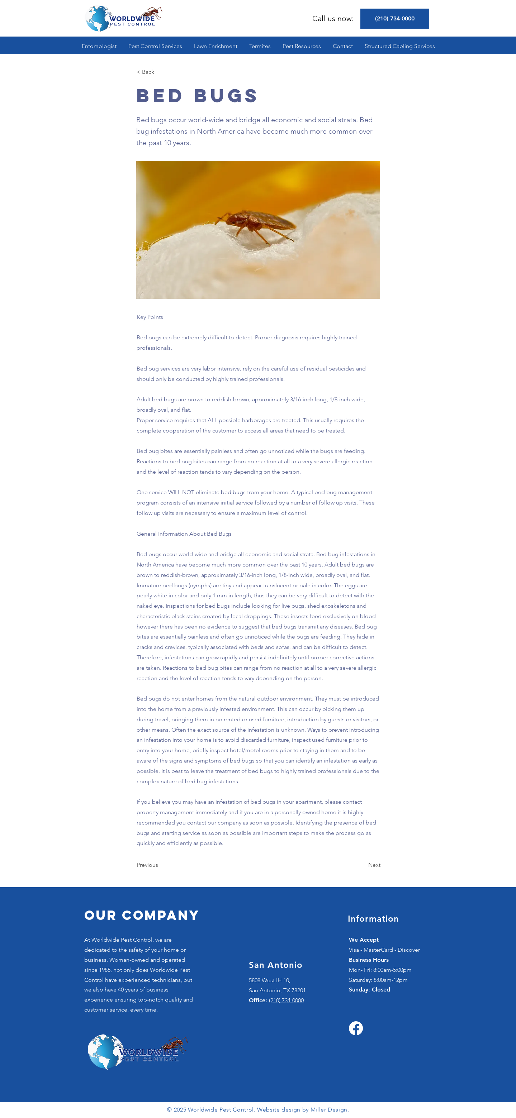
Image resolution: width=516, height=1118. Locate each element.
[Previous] (160, 865)
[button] (155, 46)
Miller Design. (330, 1109)
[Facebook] (356, 1028)
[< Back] (160, 72)
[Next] (362, 865)
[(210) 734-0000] (394, 19)
